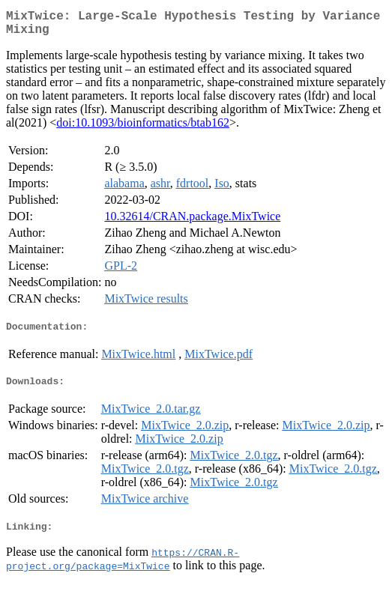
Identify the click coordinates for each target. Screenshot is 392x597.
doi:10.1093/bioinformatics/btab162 (142, 128)
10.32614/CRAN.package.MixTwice (192, 222)
